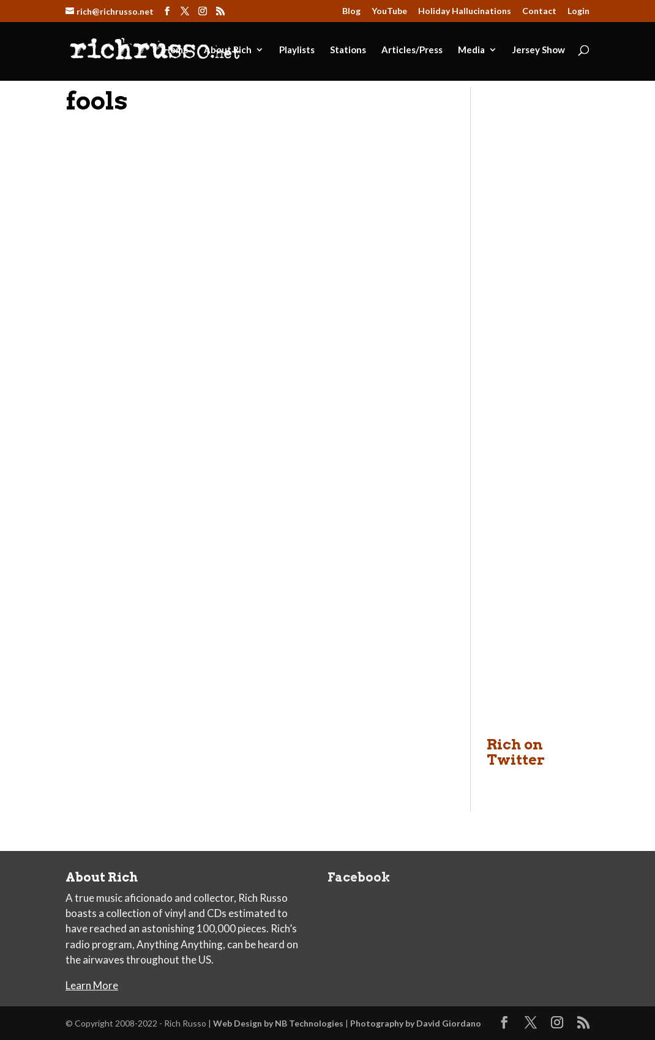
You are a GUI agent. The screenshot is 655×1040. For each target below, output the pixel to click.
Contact (539, 11)
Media (471, 50)
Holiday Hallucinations (464, 11)
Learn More (92, 985)
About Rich (228, 50)
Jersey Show (538, 50)
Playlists (297, 50)
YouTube (389, 11)
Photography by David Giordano (415, 1023)
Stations (348, 50)
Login (578, 11)
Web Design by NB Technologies (278, 1023)
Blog (351, 11)
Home (176, 50)
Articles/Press (412, 50)
